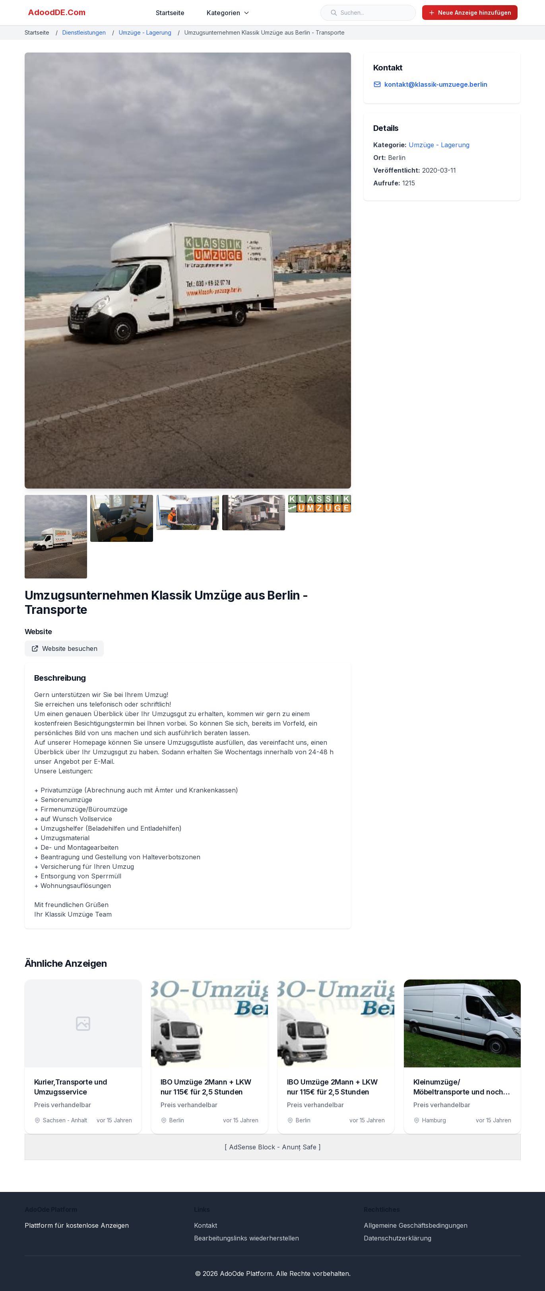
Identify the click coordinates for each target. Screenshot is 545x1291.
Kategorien (228, 13)
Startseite (170, 13)
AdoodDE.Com (56, 12)
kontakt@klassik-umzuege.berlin (435, 84)
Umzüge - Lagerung (145, 32)
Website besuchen (64, 648)
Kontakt (205, 1225)
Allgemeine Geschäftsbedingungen (415, 1225)
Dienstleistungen (84, 32)
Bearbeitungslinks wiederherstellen (246, 1238)
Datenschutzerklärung (397, 1238)
